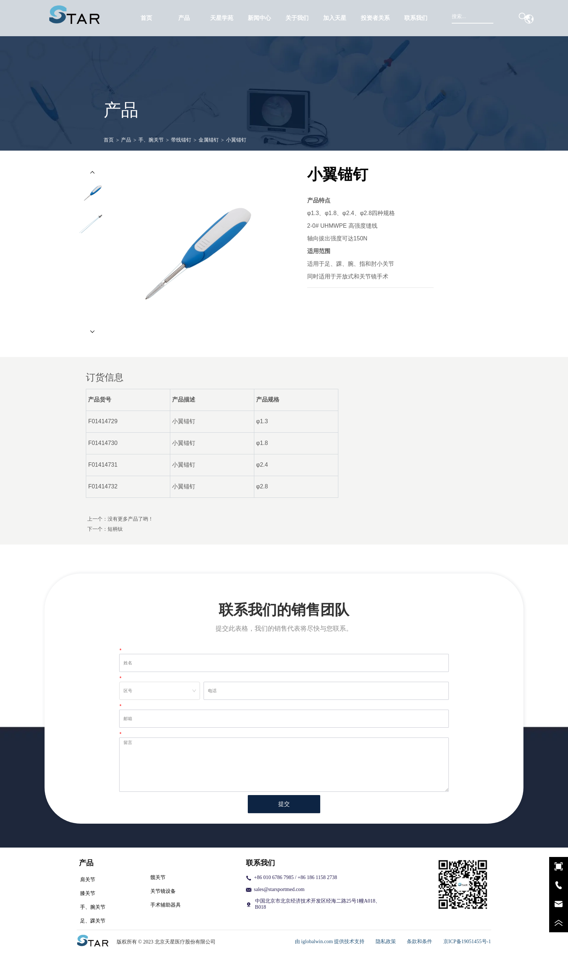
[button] (184, 18)
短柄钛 (115, 529)
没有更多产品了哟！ (130, 519)
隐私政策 (386, 941)
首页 (109, 140)
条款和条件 (419, 941)
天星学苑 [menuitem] (221, 18)
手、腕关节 (151, 140)
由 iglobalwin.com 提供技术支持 (330, 941)
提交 (284, 804)
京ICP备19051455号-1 (467, 941)
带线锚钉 (181, 140)
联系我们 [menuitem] (415, 18)
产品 (126, 140)
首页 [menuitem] (146, 18)
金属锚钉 (209, 140)
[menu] (281, 18)
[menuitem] (184, 18)
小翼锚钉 (236, 140)
